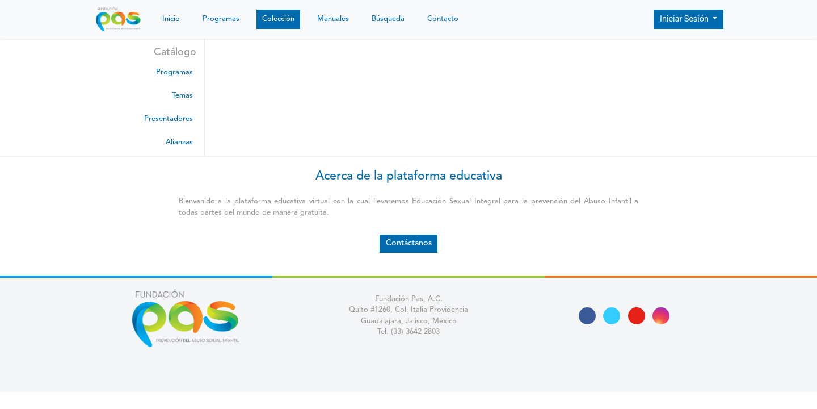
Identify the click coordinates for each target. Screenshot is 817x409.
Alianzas (179, 142)
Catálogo (175, 52)
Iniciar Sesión (685, 19)
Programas (221, 19)
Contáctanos (409, 243)
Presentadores (168, 119)
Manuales (333, 19)
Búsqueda (388, 19)
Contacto (442, 19)
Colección (278, 19)
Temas (182, 95)
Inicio (171, 19)
